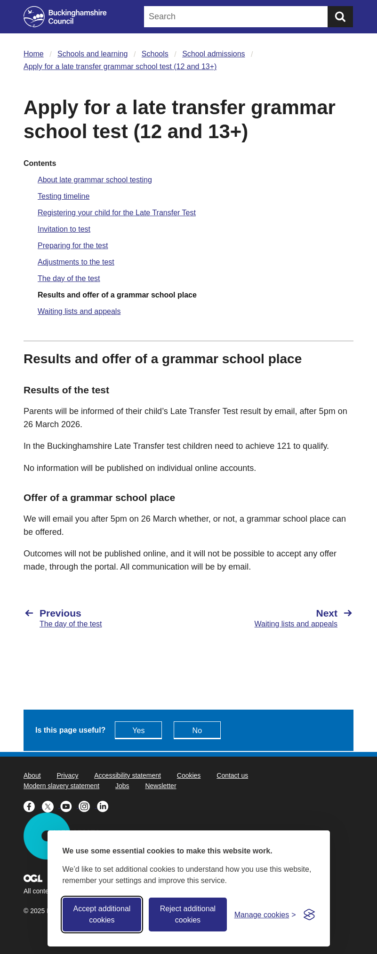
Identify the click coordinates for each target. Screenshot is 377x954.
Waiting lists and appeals (79, 311)
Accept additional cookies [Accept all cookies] (101, 914)
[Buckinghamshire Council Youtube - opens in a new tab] (69, 805)
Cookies (189, 775)
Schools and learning (92, 54)
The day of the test (69, 278)
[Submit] (340, 16)
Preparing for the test (73, 246)
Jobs (122, 786)
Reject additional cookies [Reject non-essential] (188, 914)
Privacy (67, 775)
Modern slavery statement (61, 786)
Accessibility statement (127, 775)
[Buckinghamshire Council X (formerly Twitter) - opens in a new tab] (51, 805)
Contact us (232, 775)
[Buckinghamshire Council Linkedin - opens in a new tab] (105, 805)
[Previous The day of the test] (101, 618)
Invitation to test (64, 229)
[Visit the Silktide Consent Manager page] (309, 914)
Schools (155, 54)
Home (34, 54)
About (32, 775)
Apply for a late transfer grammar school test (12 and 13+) (120, 66)
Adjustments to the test (76, 262)
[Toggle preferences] (265, 915)
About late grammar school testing (95, 180)
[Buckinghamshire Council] (65, 16)
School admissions (213, 54)
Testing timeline (63, 196)
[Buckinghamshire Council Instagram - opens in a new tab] (88, 805)
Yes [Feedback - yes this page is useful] (138, 731)
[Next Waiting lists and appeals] (276, 618)
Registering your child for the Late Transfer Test (117, 213)
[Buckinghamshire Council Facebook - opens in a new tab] (33, 805)
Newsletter (160, 786)
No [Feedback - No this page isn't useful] (197, 731)
